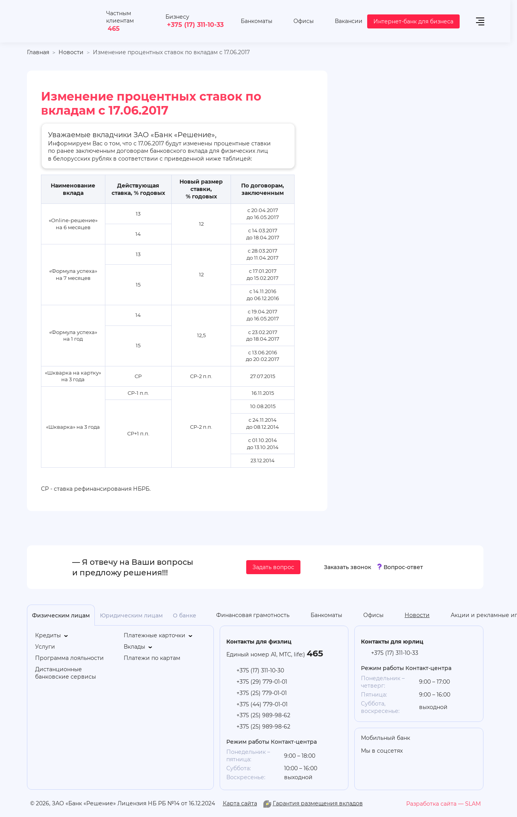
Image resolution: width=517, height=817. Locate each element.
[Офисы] (298, 21)
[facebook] (486, 751)
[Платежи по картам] (152, 658)
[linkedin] (455, 751)
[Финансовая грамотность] (247, 615)
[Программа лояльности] (69, 658)
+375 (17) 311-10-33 (195, 24)
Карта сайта (240, 803)
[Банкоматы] (250, 21)
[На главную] (62, 21)
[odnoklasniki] (424, 751)
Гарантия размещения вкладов (318, 803)
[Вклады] (138, 647)
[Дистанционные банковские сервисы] (76, 673)
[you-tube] (439, 751)
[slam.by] (443, 803)
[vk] (470, 751)
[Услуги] (45, 647)
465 (114, 28)
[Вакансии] (342, 21)
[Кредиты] (52, 635)
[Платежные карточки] (159, 635)
